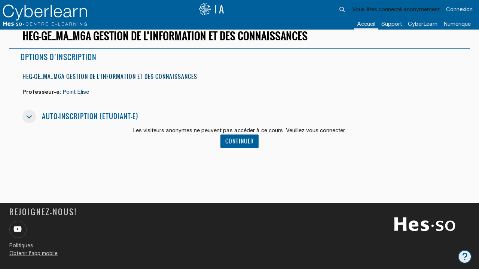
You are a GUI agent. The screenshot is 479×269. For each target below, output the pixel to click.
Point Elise (77, 98)
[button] (342, 9)
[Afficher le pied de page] (465, 256)
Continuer (239, 148)
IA (212, 9)
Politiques (21, 245)
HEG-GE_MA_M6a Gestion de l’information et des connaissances (109, 83)
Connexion (459, 9)
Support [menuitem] (391, 24)
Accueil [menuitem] (366, 24)
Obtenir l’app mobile (33, 253)
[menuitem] (422, 24)
